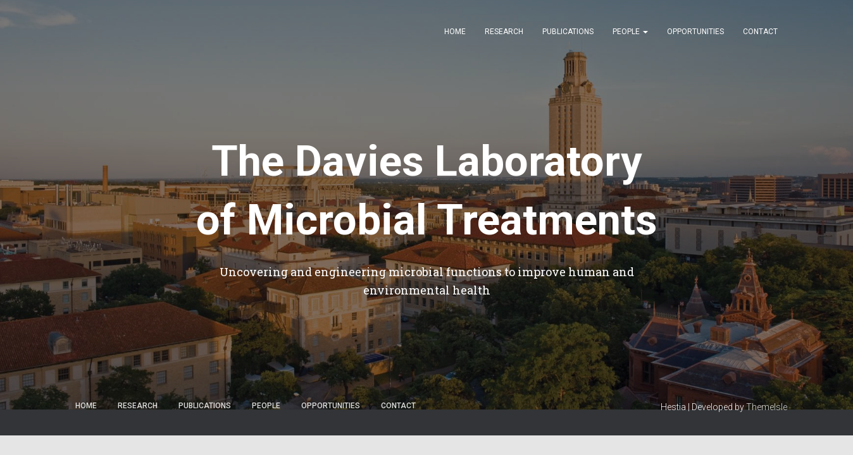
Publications (568, 31)
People (630, 31)
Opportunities (695, 31)
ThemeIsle (766, 407)
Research (504, 31)
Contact (760, 31)
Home (455, 31)
